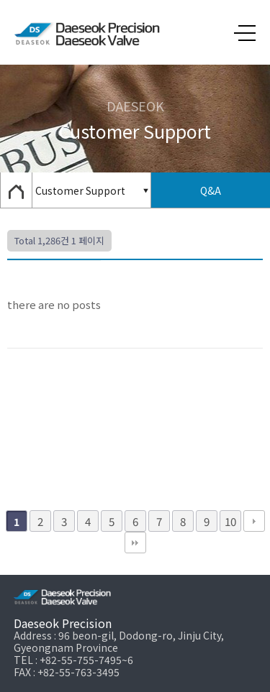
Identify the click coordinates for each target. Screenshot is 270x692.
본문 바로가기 (0, 0)
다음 (254, 521)
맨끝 (135, 542)
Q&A (210, 190)
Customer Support (80, 190)
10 (230, 521)
